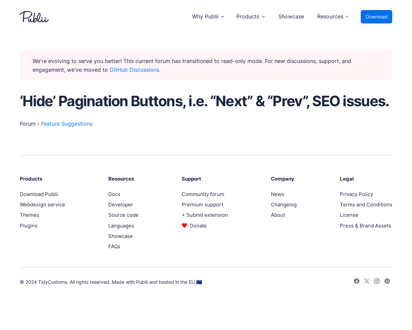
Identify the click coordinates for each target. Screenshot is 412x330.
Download (377, 16)
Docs (114, 194)
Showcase (291, 16)
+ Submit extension (205, 215)
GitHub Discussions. (135, 70)
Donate (198, 225)
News (277, 194)
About (278, 215)
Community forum (203, 194)
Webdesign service (42, 204)
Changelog (284, 204)
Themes (29, 215)
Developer (120, 204)
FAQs (114, 246)
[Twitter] (366, 282)
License (349, 215)
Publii (142, 282)
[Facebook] (356, 282)
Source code (123, 215)
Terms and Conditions (366, 204)
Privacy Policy (356, 194)
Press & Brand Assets (365, 225)
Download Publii (39, 194)
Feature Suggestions (67, 124)
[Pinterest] (387, 282)
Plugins (29, 225)
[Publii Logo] (34, 17)
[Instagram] (376, 282)
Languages (121, 225)
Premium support (202, 204)
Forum (28, 124)
